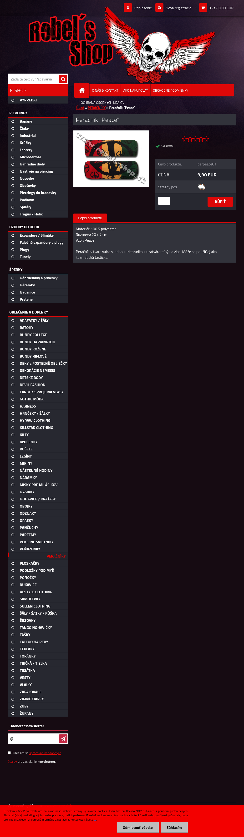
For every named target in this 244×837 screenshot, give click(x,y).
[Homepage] (83, 90)
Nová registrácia (178, 8)
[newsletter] (63, 738)
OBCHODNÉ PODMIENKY (170, 90)
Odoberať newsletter (27, 726)
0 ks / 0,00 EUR (221, 8)
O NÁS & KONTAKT (105, 90)
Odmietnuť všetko (138, 827)
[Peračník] (111, 132)
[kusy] (164, 201)
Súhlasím (174, 827)
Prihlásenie (143, 8)
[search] (63, 79)
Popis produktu (90, 218)
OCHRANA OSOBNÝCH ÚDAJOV (102, 102)
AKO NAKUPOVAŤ (135, 90)
